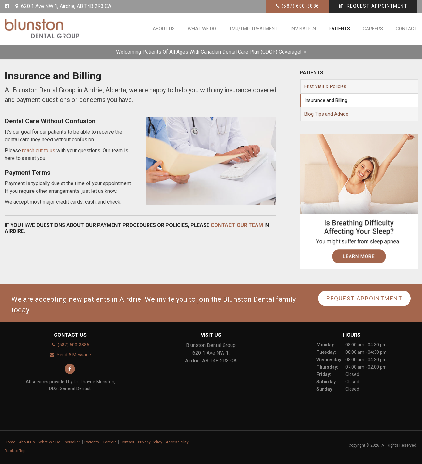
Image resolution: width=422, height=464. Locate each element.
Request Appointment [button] (376, 6)
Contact (406, 28)
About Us (164, 28)
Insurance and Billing (325, 100)
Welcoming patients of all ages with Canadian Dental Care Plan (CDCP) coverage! (209, 52)
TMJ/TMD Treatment (253, 28)
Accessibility (177, 442)
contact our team (237, 225)
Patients (339, 28)
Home (10, 442)
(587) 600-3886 (300, 6)
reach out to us (38, 150)
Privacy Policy (150, 442)
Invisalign (303, 28)
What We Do (202, 28)
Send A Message (74, 354)
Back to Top (15, 451)
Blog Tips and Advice (326, 114)
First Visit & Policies (325, 86)
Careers (373, 28)
